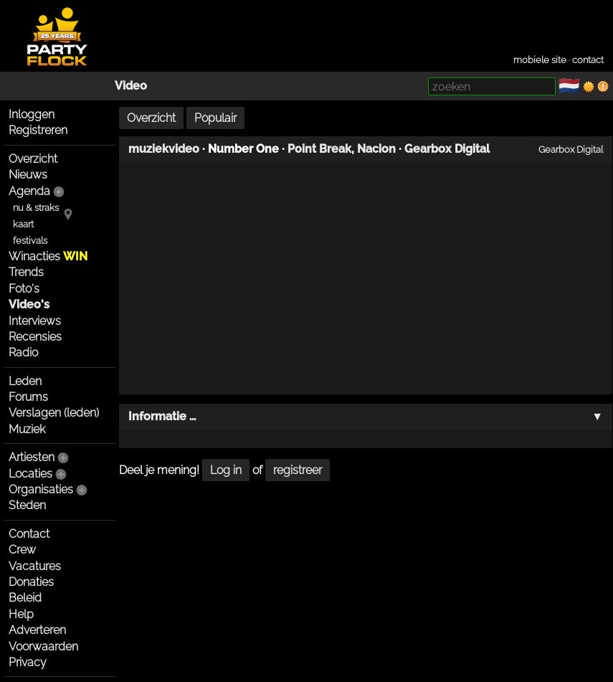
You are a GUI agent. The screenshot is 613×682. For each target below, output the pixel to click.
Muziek (27, 429)
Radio (23, 352)
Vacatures (35, 566)
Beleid (25, 598)
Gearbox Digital (447, 149)
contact (588, 60)
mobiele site (539, 60)
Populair (215, 118)
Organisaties (41, 489)
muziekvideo (163, 149)
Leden (25, 381)
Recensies (35, 337)
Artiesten (31, 457)
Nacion (376, 149)
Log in (226, 470)
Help (21, 614)
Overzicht (33, 159)
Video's (29, 304)
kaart (23, 224)
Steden (27, 505)
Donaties (31, 582)
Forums (28, 397)
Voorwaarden (43, 646)
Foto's (24, 288)
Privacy (28, 662)
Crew (22, 550)
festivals (30, 240)
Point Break (319, 149)
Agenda (29, 191)
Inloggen (31, 114)
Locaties (30, 473)
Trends (26, 272)
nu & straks (36, 207)
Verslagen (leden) (54, 413)
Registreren (38, 130)
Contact (29, 534)
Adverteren (37, 630)
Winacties (48, 256)
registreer (297, 470)
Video (131, 86)
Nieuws (28, 174)
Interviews (35, 321)
